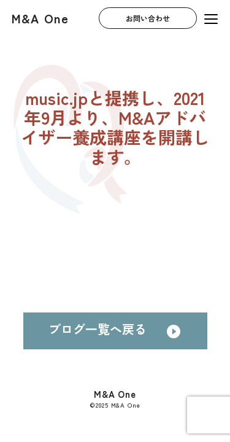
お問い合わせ (148, 18)
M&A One (40, 18)
